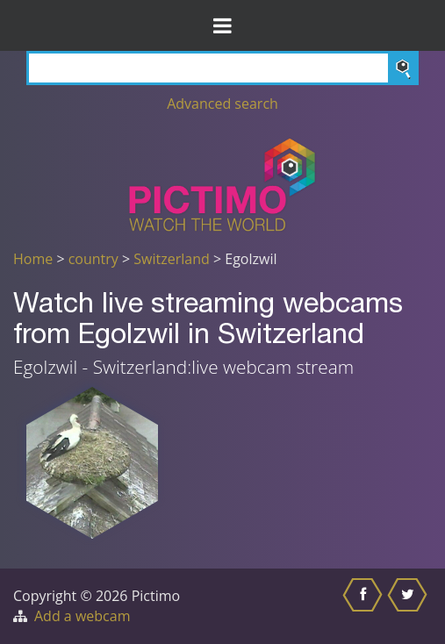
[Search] (222, 68)
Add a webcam (82, 616)
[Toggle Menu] (222, 25)
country (93, 258)
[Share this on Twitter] (409, 606)
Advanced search (222, 103)
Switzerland (171, 258)
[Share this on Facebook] (364, 606)
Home (33, 258)
